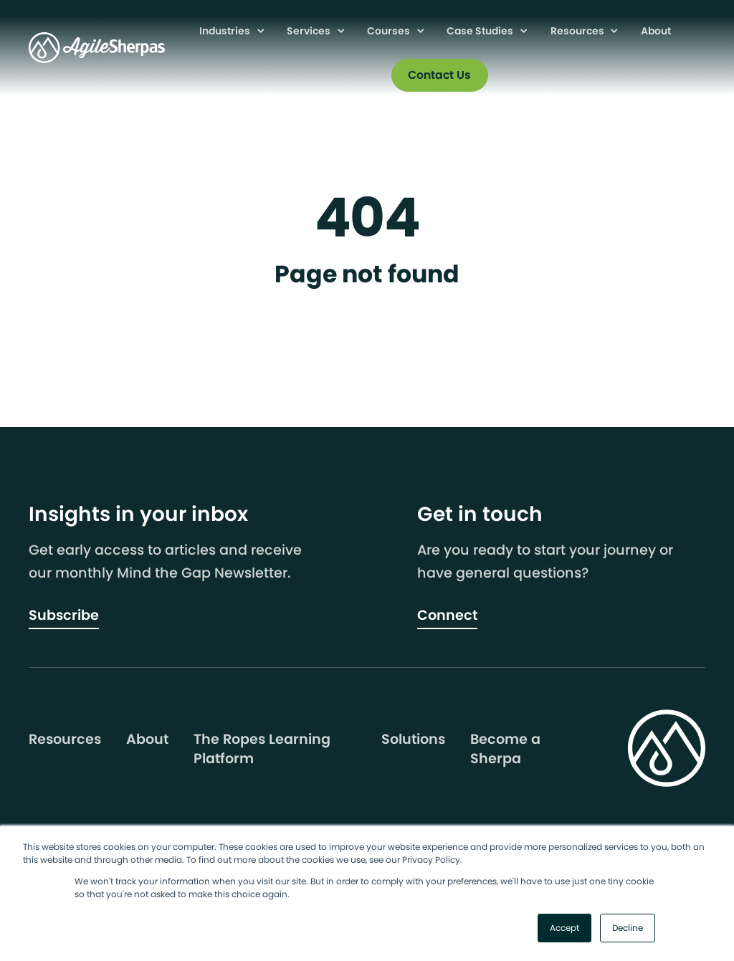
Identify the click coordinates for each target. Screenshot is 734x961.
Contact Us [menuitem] (439, 75)
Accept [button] (564, 928)
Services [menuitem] (310, 31)
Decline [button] (627, 928)
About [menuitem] (656, 31)
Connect (447, 615)
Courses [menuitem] (389, 31)
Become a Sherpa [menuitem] (505, 749)
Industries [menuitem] (225, 31)
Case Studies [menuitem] (481, 31)
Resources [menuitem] (578, 31)
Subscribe (64, 615)
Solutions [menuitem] (413, 739)
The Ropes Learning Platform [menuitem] (262, 749)
